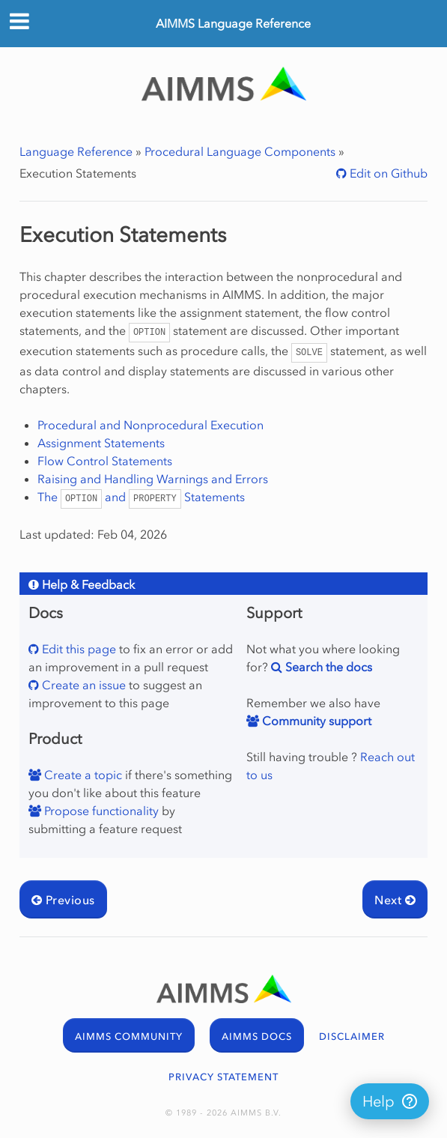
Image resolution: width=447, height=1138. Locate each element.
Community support (315, 721)
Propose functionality (100, 811)
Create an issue (82, 685)
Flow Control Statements (104, 460)
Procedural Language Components (240, 151)
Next (395, 899)
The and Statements (141, 496)
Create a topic (81, 775)
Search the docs (327, 667)
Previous (63, 899)
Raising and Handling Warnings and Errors (152, 478)
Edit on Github (387, 173)
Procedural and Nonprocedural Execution (150, 424)
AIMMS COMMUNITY (129, 1036)
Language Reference (76, 151)
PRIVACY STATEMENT (223, 1077)
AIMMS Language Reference (233, 23)
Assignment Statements (101, 442)
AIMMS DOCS (257, 1036)
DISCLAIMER (352, 1036)
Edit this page (77, 649)
